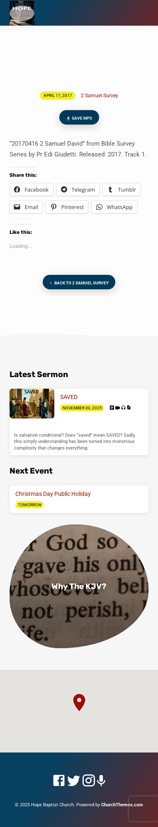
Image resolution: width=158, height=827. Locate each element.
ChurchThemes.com (122, 805)
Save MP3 (79, 118)
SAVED (69, 397)
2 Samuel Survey (99, 96)
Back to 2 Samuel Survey (78, 283)
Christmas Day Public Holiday (53, 493)
